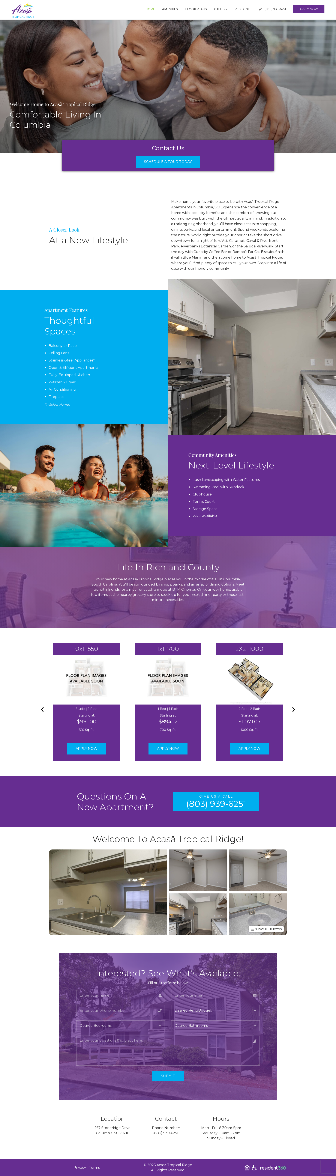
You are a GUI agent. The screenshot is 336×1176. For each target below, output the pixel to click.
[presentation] (42, 708)
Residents (243, 9)
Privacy (80, 1167)
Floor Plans (196, 9)
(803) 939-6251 (272, 9)
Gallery (221, 9)
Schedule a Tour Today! (168, 162)
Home (150, 9)
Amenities (170, 9)
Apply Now (309, 9)
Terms (94, 1167)
